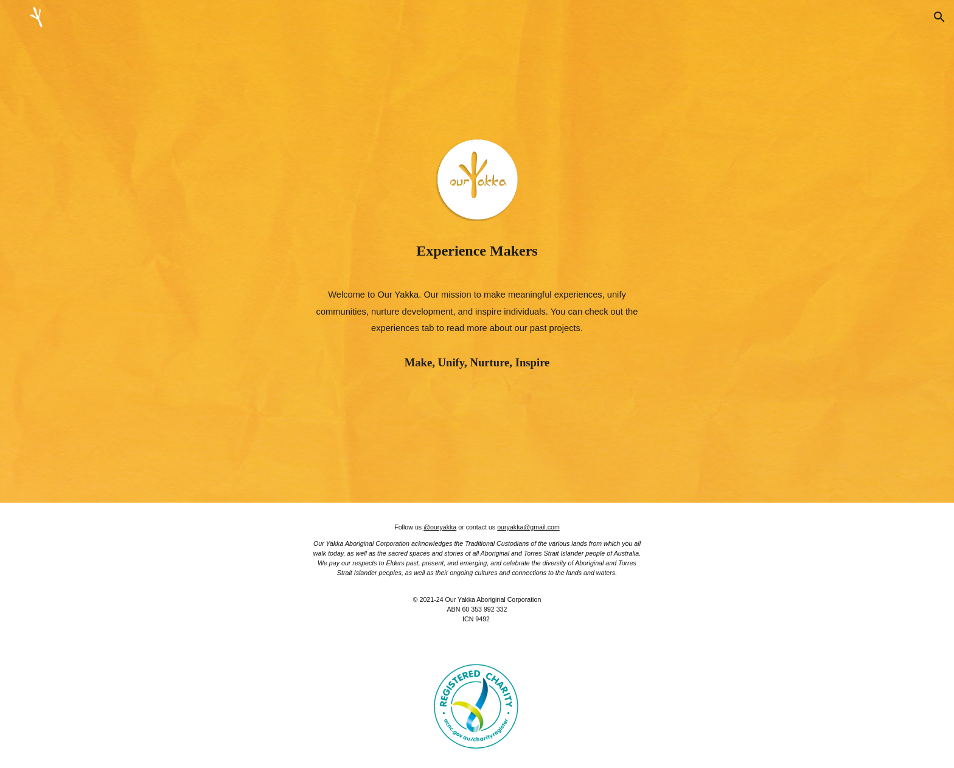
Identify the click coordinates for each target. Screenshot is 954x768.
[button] (939, 17)
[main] (477, 250)
